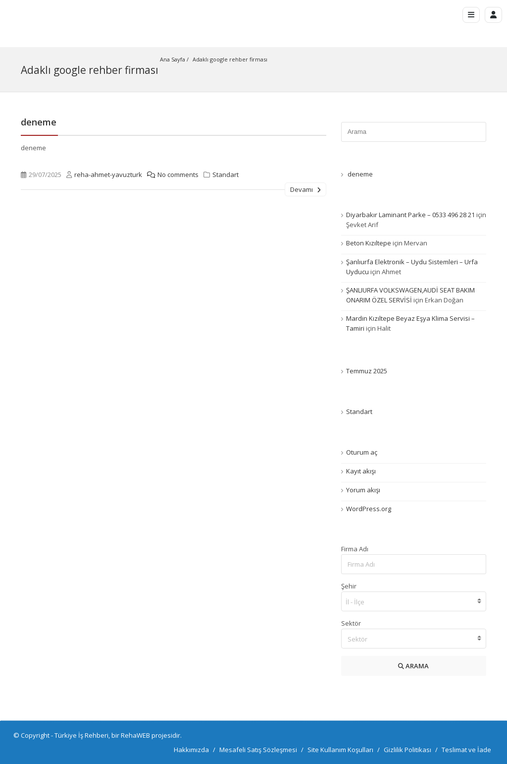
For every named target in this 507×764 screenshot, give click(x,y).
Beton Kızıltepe (368, 242)
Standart (225, 174)
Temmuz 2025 (366, 370)
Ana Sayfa (172, 59)
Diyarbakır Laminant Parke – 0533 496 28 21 (410, 214)
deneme (38, 121)
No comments (170, 174)
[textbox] (414, 638)
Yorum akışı (363, 489)
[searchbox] (414, 602)
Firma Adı (354, 548)
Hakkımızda (191, 749)
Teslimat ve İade (466, 749)
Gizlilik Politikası (407, 749)
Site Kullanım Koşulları (340, 749)
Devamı (305, 188)
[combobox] (413, 601)
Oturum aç (361, 451)
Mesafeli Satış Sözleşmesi (258, 749)
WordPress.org (368, 508)
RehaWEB (135, 734)
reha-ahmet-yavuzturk (108, 174)
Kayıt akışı (361, 470)
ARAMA (413, 665)
